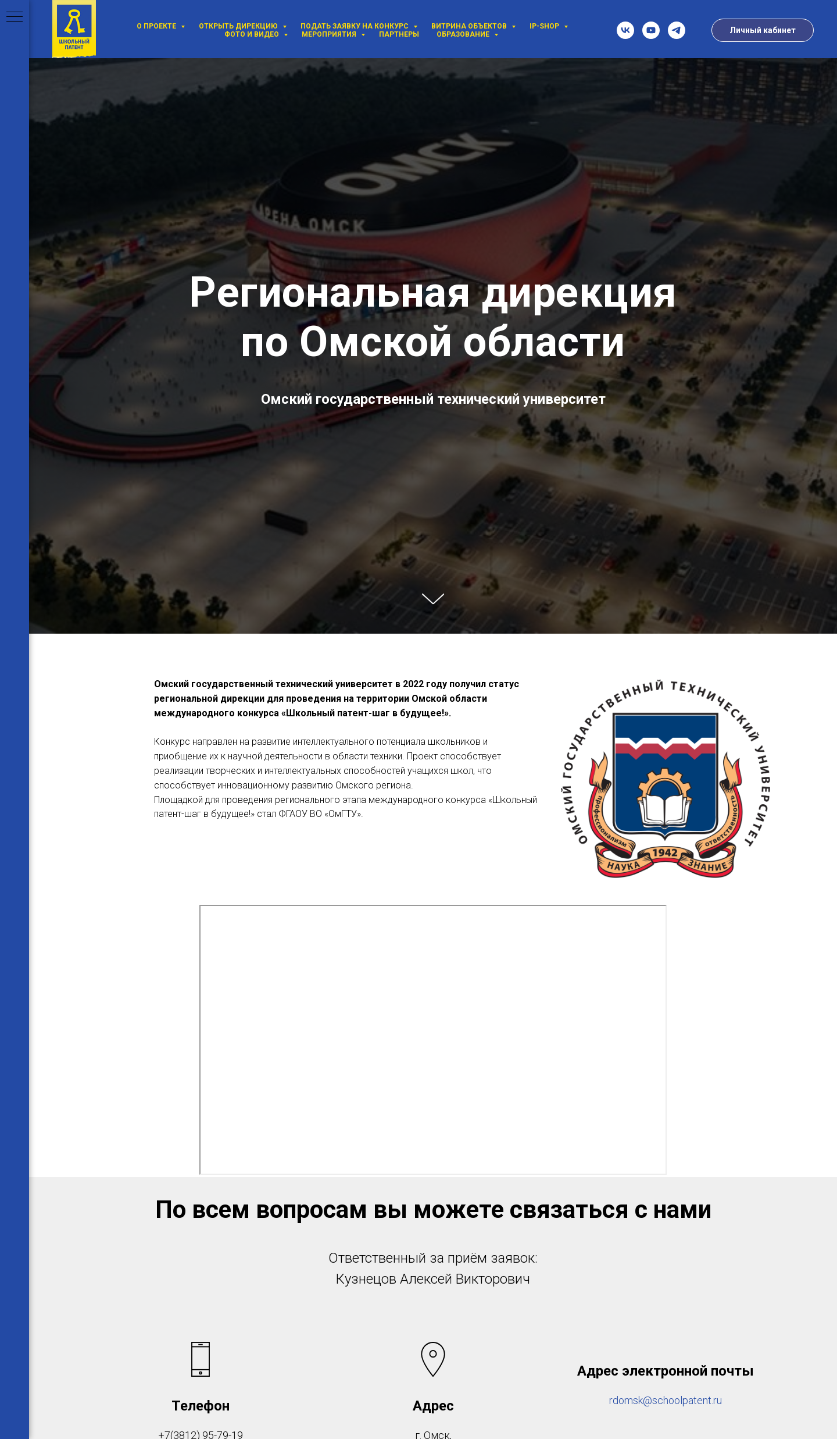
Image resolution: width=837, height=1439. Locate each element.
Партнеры (399, 34)
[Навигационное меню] (14, 17)
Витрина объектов (470, 26)
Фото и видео (252, 34)
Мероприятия (330, 34)
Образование (464, 34)
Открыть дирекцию (239, 26)
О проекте (157, 26)
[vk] (625, 30)
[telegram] (676, 30)
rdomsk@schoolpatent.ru (665, 1400)
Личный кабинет (762, 30)
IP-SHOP (545, 26)
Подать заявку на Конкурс (355, 26)
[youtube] (651, 30)
